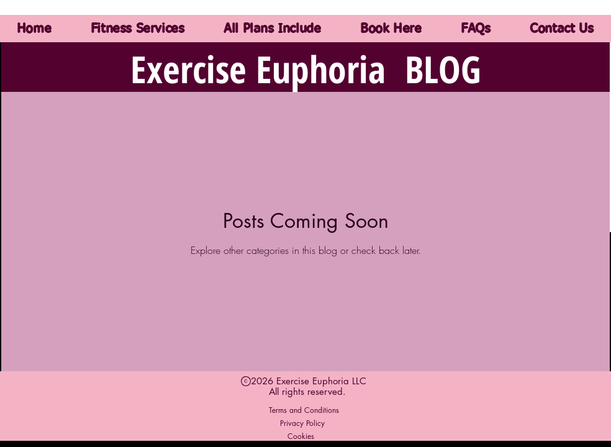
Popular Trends (491, 67)
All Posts (32, 67)
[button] (581, 68)
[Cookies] (300, 436)
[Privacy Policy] (302, 423)
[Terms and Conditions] (304, 410)
